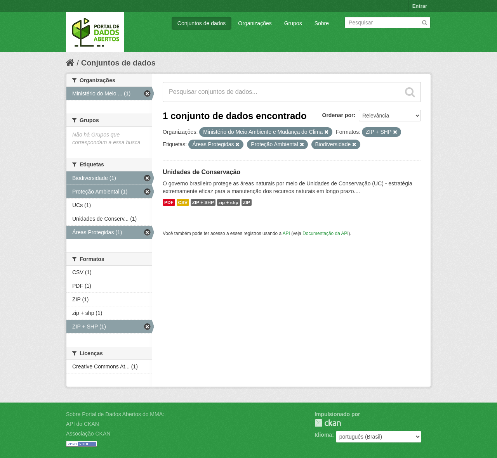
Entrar (419, 6)
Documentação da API (325, 233)
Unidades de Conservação (201, 172)
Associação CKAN (88, 433)
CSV (183, 202)
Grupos (293, 23)
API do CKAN (82, 424)
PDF (169, 202)
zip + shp (228, 202)
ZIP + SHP (203, 202)
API (286, 233)
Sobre (322, 23)
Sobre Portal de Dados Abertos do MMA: (115, 414)
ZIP (246, 202)
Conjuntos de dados (201, 23)
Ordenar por (338, 115)
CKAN (328, 423)
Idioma (323, 435)
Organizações (254, 23)
